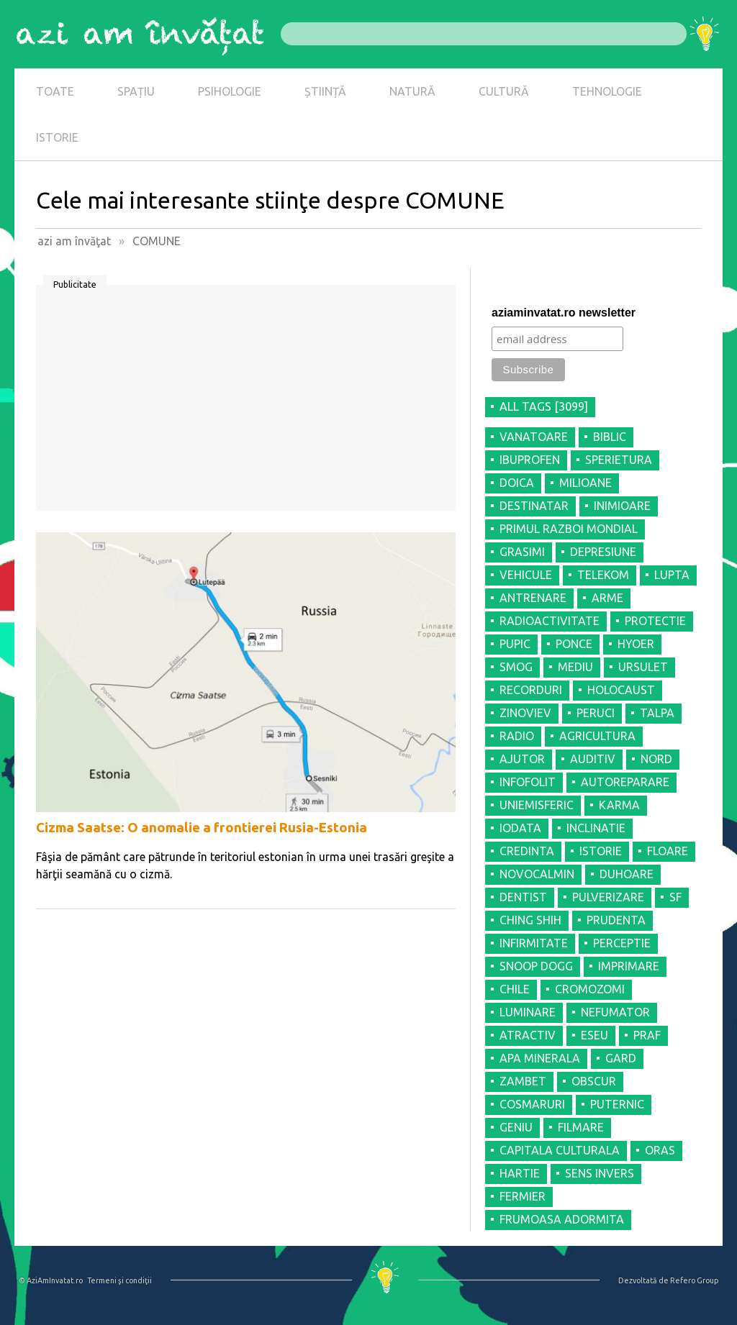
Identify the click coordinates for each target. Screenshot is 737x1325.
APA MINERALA (539, 1058)
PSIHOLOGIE (229, 91)
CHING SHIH (530, 920)
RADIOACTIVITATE (549, 620)
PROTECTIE (655, 620)
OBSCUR (593, 1081)
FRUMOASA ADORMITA (561, 1219)
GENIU (516, 1127)
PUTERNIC (617, 1104)
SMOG (516, 666)
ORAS (660, 1150)
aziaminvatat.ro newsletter (564, 312)
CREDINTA (526, 850)
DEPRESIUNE (603, 551)
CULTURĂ (504, 91)
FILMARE (581, 1127)
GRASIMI (522, 551)
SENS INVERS (599, 1173)
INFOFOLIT (527, 781)
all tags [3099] (543, 406)
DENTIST (523, 897)
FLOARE (667, 850)
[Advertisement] (245, 403)
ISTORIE (57, 137)
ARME (607, 597)
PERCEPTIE (622, 943)
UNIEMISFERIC (536, 804)
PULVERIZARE (608, 897)
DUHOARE (627, 874)
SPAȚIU (136, 91)
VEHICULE (525, 574)
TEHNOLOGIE (607, 91)
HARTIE (519, 1173)
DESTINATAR (534, 505)
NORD (656, 758)
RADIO (516, 735)
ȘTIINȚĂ (325, 91)
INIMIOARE (622, 505)
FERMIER (522, 1196)
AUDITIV (592, 758)
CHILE (514, 989)
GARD (620, 1058)
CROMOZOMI (590, 989)
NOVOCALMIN (536, 874)
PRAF (647, 1035)
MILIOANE (585, 482)
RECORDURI (530, 689)
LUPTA (671, 574)
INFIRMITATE (533, 943)
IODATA (520, 827)
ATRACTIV (527, 1035)
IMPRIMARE (628, 966)
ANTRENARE (532, 597)
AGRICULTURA (597, 735)
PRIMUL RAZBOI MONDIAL (568, 528)
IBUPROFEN (529, 459)
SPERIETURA (618, 459)
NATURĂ (412, 91)
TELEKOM (603, 574)
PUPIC (514, 643)
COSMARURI (532, 1104)
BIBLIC (609, 436)
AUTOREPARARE (625, 781)
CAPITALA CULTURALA (559, 1150)
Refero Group (694, 1280)
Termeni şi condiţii (119, 1280)
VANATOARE (533, 436)
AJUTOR (522, 758)
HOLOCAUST (621, 689)
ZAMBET (522, 1081)
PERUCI (596, 712)
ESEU (594, 1035)
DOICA (516, 482)
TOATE (55, 91)
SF (675, 897)
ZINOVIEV (525, 712)
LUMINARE (527, 1012)
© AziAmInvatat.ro (51, 1280)
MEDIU (575, 666)
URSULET (643, 666)
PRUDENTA (616, 920)
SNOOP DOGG (536, 966)
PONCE (574, 643)
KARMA (619, 804)
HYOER (636, 643)
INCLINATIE (595, 827)
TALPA (657, 712)
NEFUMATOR (615, 1012)
